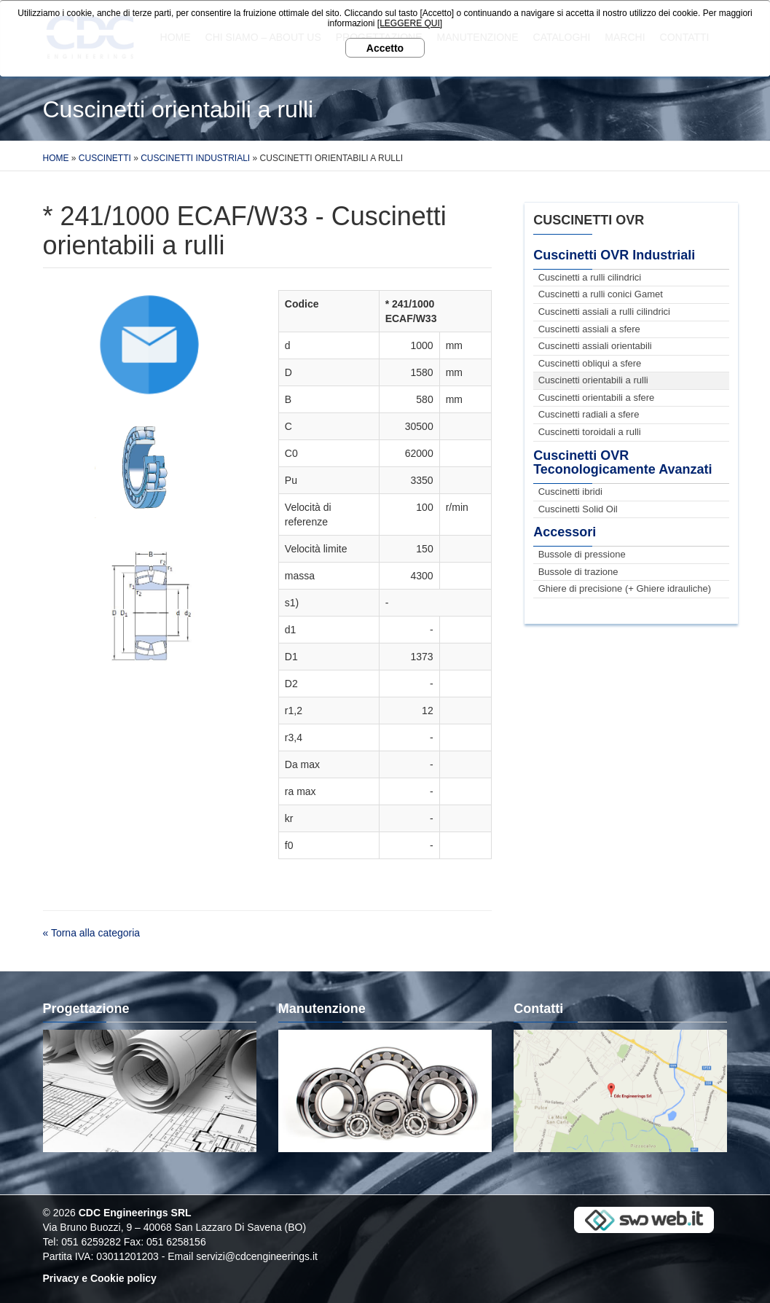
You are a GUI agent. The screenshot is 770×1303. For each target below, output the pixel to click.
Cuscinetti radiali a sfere (589, 414)
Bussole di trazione (578, 571)
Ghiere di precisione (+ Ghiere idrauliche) (624, 588)
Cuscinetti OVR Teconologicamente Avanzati (622, 462)
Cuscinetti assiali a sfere (589, 329)
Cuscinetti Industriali (195, 158)
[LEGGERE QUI (408, 23)
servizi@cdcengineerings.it (257, 1256)
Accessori (564, 532)
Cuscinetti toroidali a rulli (589, 431)
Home (56, 158)
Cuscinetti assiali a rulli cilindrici (604, 311)
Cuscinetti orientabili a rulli (593, 380)
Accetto (385, 48)
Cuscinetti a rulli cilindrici (590, 277)
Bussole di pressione (582, 554)
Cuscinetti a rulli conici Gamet (600, 294)
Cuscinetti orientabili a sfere (596, 397)
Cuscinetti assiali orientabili (595, 345)
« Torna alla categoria (92, 933)
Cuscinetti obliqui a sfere (590, 363)
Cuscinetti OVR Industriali (614, 255)
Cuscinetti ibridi (570, 491)
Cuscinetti (105, 158)
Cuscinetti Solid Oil (578, 509)
